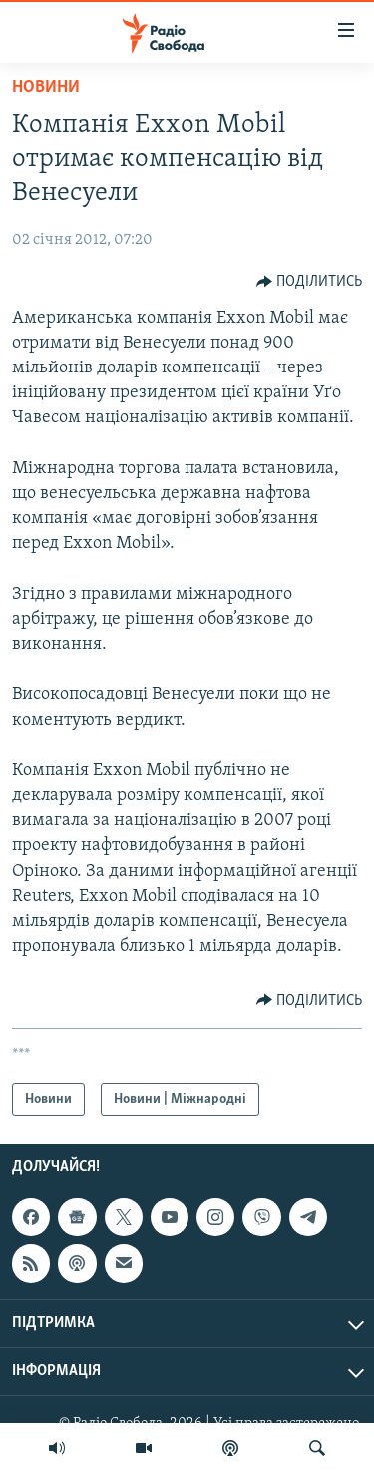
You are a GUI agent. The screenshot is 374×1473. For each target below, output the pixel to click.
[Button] (309, 282)
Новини (46, 87)
